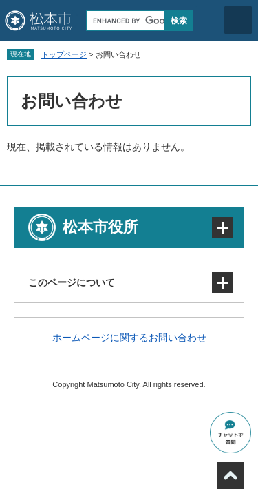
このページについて (71, 282)
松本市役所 (100, 227)
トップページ (64, 54)
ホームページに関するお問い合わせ (129, 337)
